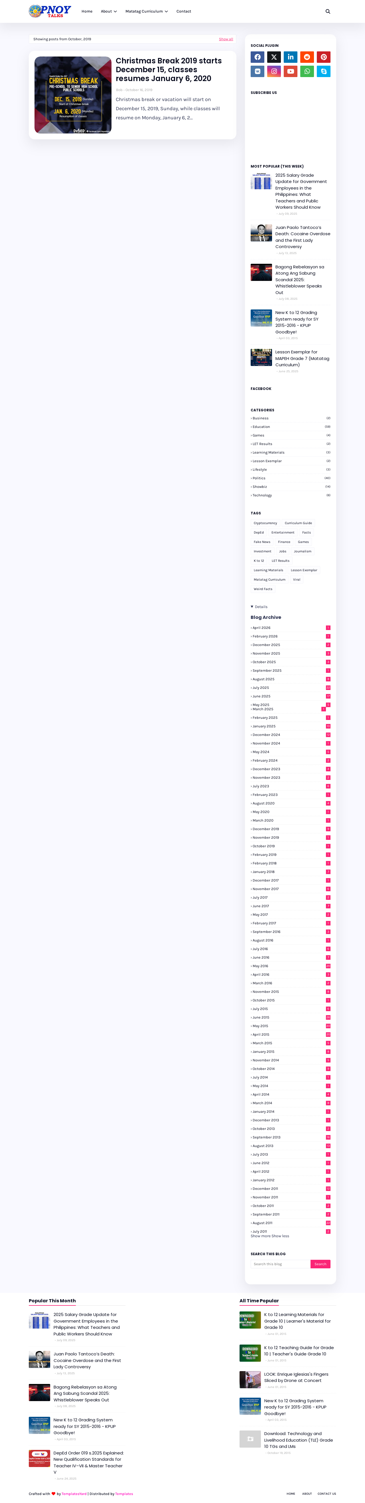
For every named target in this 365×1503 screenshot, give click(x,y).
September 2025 (291, 670)
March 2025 (289, 709)
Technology (291, 495)
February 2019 (291, 854)
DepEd (259, 532)
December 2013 (291, 1120)
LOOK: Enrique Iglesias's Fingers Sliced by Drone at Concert (296, 1377)
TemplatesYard (74, 1494)
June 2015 (291, 1017)
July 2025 (291, 687)
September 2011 (291, 1214)
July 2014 (291, 1077)
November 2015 (291, 991)
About (307, 1494)
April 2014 (291, 1094)
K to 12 (259, 561)
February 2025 (291, 717)
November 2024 (291, 743)
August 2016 (291, 940)
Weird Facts (263, 589)
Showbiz (291, 486)
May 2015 (291, 1026)
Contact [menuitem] (184, 11)
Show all (226, 39)
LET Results (291, 444)
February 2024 (291, 760)
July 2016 (291, 949)
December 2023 (291, 769)
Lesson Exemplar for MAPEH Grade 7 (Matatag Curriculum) (302, 358)
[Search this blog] (281, 1264)
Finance (284, 542)
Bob (119, 90)
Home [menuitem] (87, 11)
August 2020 (291, 803)
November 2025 (291, 653)
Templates (124, 1494)
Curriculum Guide (298, 523)
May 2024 (291, 752)
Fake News (262, 542)
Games (291, 435)
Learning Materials (291, 452)
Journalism (302, 551)
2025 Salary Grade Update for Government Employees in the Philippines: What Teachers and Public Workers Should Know (301, 191)
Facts (306, 532)
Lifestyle (291, 469)
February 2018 (291, 863)
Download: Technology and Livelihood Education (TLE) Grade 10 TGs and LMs (298, 1439)
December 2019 (291, 829)
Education (291, 426)
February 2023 (291, 794)
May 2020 (291, 812)
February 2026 (291, 636)
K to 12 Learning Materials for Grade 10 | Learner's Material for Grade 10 (297, 1320)
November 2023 (291, 777)
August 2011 (291, 1223)
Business (291, 418)
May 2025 (291, 705)
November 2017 (291, 889)
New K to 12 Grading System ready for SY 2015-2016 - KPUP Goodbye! (297, 322)
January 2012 (291, 1180)
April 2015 (291, 1034)
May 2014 (291, 1086)
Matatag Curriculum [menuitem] (144, 11)
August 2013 (291, 1146)
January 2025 (291, 726)
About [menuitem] (106, 11)
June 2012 (291, 1163)
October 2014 (291, 1069)
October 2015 (291, 1000)
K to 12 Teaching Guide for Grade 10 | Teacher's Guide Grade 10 (299, 1351)
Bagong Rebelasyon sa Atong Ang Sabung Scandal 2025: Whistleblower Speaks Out (299, 279)
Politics (291, 478)
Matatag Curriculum (269, 580)
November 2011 (291, 1197)
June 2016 (291, 957)
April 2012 (291, 1171)
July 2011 (291, 1231)
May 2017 (291, 914)
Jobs (282, 551)
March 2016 (291, 983)
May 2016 (291, 966)
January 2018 (291, 872)
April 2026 (291, 627)
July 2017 (291, 897)
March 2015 (291, 1043)
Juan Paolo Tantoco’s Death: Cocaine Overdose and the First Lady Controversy (302, 237)
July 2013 (291, 1154)
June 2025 (291, 696)
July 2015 (291, 1009)
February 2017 (291, 923)
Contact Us (327, 1494)
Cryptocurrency (265, 523)
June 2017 (291, 906)
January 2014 (291, 1111)
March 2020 (291, 820)
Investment (262, 551)
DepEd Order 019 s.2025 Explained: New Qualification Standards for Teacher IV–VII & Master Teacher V (89, 1462)
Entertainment (283, 532)
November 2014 (291, 1060)
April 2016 (291, 974)
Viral (296, 580)
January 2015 (291, 1051)
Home (291, 1494)
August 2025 (291, 679)
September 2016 (291, 931)
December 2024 (291, 735)
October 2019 (291, 846)
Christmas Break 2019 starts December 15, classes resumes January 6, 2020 (169, 70)
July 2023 (291, 786)
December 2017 (291, 880)
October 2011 (291, 1206)
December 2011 (291, 1188)
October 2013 (291, 1128)
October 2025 (291, 662)
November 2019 (291, 837)
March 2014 (291, 1103)
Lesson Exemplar (291, 461)
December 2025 (291, 645)
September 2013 (291, 1137)
